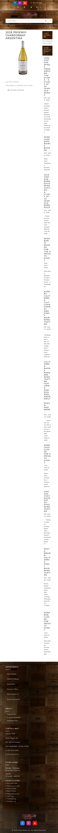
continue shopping (16, 90)
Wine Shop (11, 684)
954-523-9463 (36, 3)
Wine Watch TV (13, 694)
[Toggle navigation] (49, 27)
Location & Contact (14, 717)
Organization (11, 714)
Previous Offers (12, 689)
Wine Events (11, 674)
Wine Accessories (13, 699)
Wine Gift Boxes (13, 679)
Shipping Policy (12, 721)
